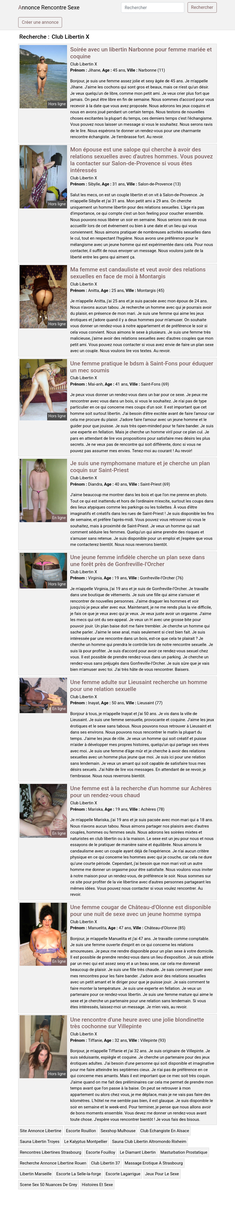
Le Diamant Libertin (138, 1152)
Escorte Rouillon (81, 1130)
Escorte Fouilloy (100, 1152)
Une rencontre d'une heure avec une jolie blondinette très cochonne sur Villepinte (137, 1023)
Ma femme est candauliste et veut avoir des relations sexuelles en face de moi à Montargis (138, 273)
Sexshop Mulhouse (118, 1130)
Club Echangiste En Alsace (164, 1130)
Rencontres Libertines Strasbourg (50, 1152)
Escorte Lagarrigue (123, 1173)
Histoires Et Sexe (97, 1184)
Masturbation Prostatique (184, 1152)
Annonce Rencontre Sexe (48, 7)
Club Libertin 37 (105, 1163)
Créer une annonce (40, 22)
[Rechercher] (152, 7)
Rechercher (202, 7)
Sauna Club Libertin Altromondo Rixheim (149, 1141)
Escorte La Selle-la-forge (78, 1173)
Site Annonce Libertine (40, 1130)
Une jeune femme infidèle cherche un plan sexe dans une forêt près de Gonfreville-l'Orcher (137, 560)
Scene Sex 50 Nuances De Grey (48, 1184)
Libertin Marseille (36, 1173)
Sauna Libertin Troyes (40, 1141)
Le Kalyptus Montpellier (85, 1141)
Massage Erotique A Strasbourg (154, 1163)
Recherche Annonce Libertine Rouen (53, 1163)
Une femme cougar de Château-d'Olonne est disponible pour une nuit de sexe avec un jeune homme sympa (140, 910)
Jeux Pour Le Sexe (162, 1173)
